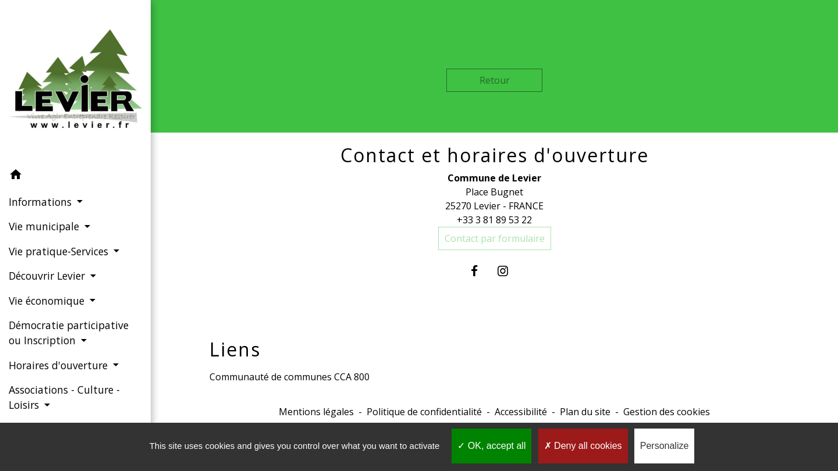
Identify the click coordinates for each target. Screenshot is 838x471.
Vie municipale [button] (45, 226)
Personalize (664, 446)
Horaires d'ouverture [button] (60, 365)
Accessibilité (521, 411)
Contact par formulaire (495, 238)
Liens (235, 349)
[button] (75, 176)
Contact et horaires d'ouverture (494, 155)
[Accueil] (75, 81)
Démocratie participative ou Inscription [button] (69, 332)
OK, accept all (491, 446)
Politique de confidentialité (424, 411)
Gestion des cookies (666, 411)
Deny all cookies (583, 446)
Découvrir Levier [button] (48, 276)
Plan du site (585, 411)
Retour (495, 80)
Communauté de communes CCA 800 (290, 376)
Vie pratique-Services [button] (60, 251)
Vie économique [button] (48, 301)
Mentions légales (316, 411)
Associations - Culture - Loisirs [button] (64, 397)
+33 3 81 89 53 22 (494, 219)
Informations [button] (41, 202)
